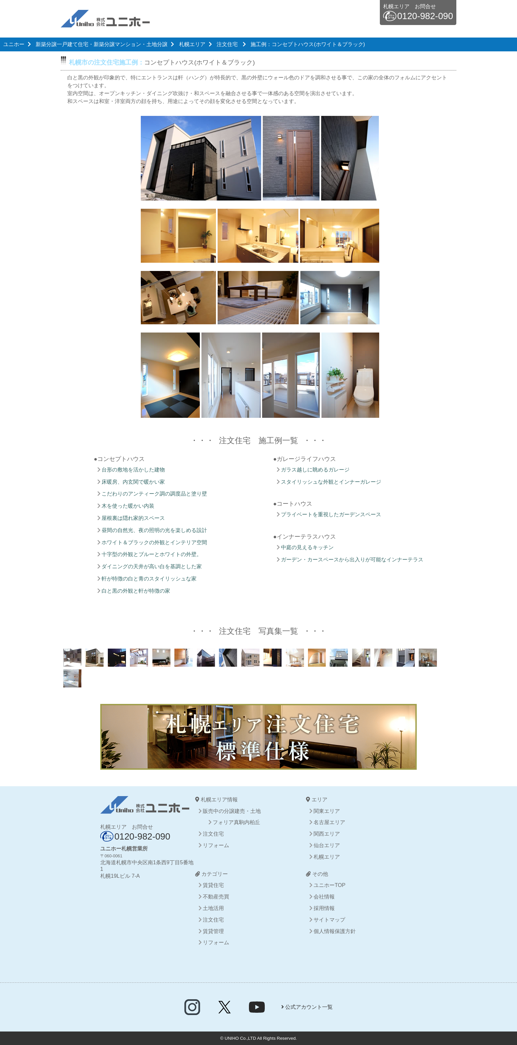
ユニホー (13, 44)
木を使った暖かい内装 (128, 506)
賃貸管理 (213, 931)
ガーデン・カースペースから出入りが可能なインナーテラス (352, 559)
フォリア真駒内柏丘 (236, 822)
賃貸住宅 (213, 885)
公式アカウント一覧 (307, 1007)
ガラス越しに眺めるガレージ (315, 469)
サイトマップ (329, 920)
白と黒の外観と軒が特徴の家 (136, 591)
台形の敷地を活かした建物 (133, 469)
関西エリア (327, 834)
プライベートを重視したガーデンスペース (331, 514)
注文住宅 (227, 44)
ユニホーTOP (330, 885)
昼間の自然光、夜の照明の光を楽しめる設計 (154, 530)
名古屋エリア (329, 822)
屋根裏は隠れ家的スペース (133, 518)
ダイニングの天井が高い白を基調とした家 (152, 566)
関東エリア (327, 811)
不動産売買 (216, 896)
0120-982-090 (425, 16)
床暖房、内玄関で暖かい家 (133, 482)
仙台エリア (327, 845)
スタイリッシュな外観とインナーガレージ (331, 482)
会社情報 (324, 896)
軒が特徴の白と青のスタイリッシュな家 (149, 578)
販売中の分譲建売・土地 (232, 811)
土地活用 (213, 908)
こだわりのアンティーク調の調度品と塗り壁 (154, 493)
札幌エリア (192, 44)
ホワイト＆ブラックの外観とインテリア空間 (154, 542)
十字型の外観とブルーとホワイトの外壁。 (152, 554)
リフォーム (216, 845)
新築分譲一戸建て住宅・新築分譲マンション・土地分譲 (101, 44)
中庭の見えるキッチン (307, 547)
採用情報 (324, 908)
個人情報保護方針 (335, 931)
